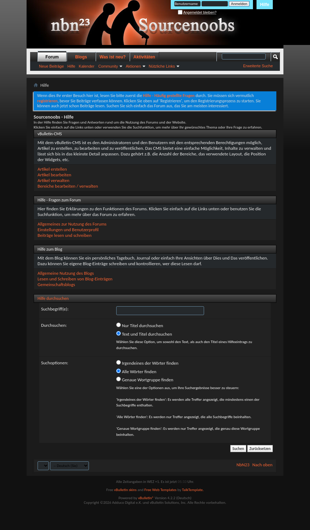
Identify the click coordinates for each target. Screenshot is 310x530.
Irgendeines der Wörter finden (147, 363)
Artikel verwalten (53, 180)
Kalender (86, 66)
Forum (51, 57)
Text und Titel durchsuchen (144, 334)
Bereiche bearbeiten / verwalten (68, 186)
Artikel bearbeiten (54, 174)
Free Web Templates (160, 490)
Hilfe (264, 4)
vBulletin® (146, 498)
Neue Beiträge (51, 66)
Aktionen (133, 66)
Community (108, 66)
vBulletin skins (125, 490)
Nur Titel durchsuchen (139, 325)
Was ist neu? (113, 57)
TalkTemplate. (193, 490)
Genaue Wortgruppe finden (144, 379)
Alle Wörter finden (136, 371)
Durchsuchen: (54, 325)
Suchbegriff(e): (54, 309)
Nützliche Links (162, 66)
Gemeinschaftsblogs (56, 284)
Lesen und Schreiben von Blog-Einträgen (75, 278)
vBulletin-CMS (50, 133)
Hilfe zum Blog (50, 249)
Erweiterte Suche (258, 66)
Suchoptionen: (54, 362)
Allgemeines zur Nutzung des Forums (72, 224)
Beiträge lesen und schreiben (64, 235)
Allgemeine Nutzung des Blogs (66, 273)
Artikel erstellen (52, 169)
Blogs (81, 57)
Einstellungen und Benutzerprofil (68, 229)
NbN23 (242, 464)
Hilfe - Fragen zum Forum (59, 200)
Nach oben (262, 464)
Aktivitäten (144, 57)
